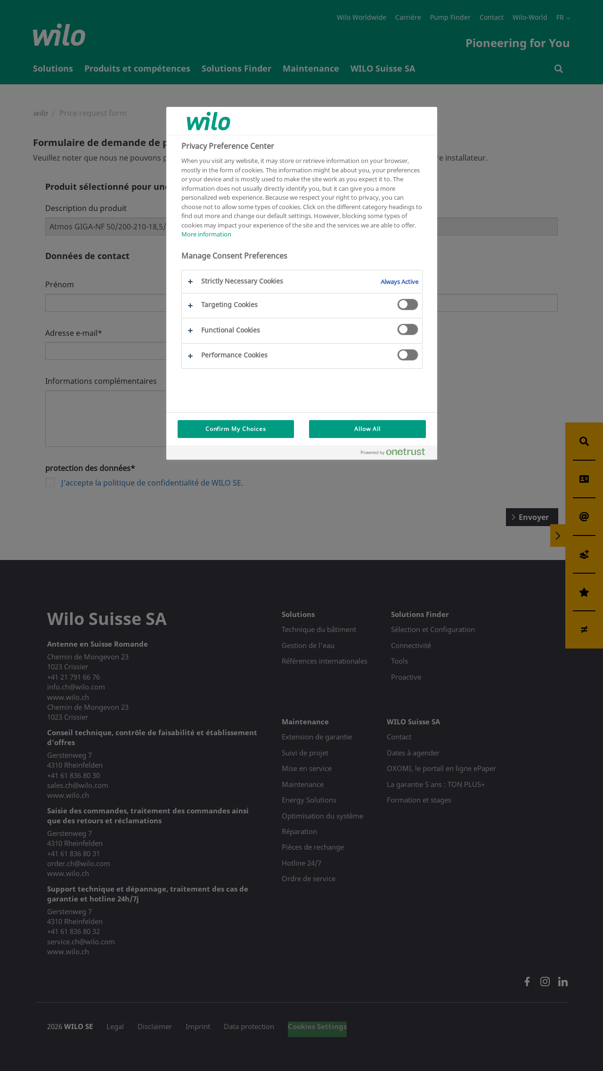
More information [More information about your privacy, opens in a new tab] (206, 234)
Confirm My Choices (235, 429)
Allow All (367, 429)
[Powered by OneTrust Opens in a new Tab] (396, 454)
